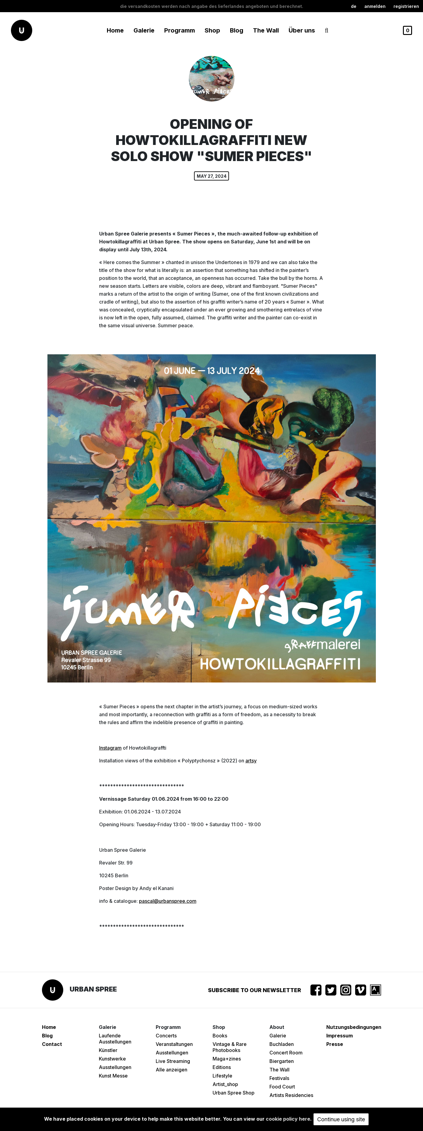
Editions (222, 1067)
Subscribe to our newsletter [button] (254, 990)
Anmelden (375, 6)
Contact (52, 1044)
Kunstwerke (112, 1059)
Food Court (282, 1087)
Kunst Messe (113, 1076)
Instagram (110, 748)
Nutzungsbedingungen (353, 1027)
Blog (236, 30)
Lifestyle (222, 1076)
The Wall (266, 30)
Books (220, 1036)
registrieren (406, 6)
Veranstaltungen (174, 1044)
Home (115, 30)
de (353, 6)
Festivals (279, 1078)
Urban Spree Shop (234, 1093)
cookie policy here (288, 1119)
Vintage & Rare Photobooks (230, 1047)
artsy (251, 761)
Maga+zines (227, 1059)
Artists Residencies (291, 1095)
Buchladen (281, 1044)
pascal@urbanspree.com (167, 901)
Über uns (302, 30)
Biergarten (281, 1061)
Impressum (339, 1036)
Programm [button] (179, 30)
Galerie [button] (143, 30)
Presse (334, 1044)
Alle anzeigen (171, 1070)
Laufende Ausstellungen (115, 1039)
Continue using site (341, 1119)
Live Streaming (173, 1061)
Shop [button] (212, 30)
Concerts (166, 1036)
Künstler (108, 1050)
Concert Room (286, 1053)
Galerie (277, 1036)
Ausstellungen (115, 1067)
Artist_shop (225, 1084)
